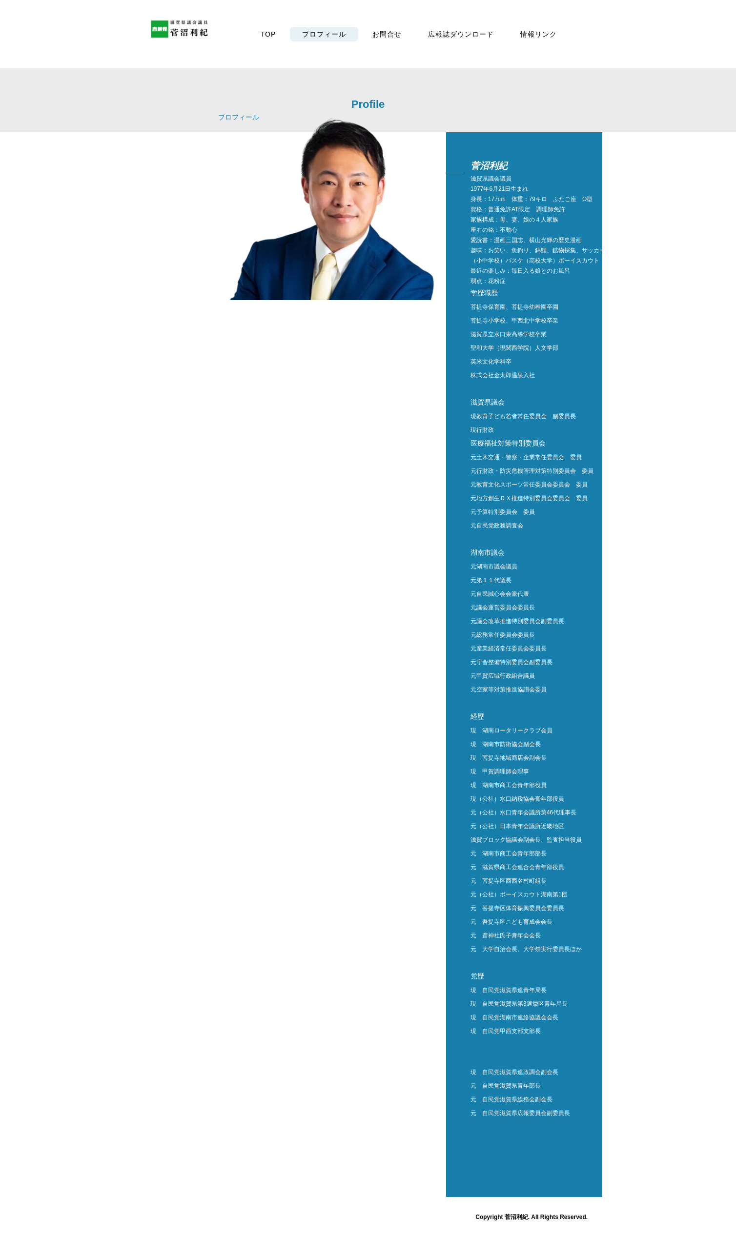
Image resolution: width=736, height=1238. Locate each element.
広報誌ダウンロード (461, 34)
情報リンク (538, 34)
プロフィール (324, 34)
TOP (268, 34)
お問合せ (387, 34)
